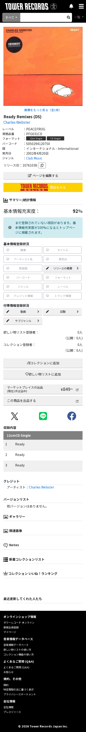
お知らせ (8, 672)
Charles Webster (16, 122)
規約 (5, 685)
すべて (9, 17)
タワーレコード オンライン (18, 622)
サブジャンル (22, 321)
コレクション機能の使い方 (18, 654)
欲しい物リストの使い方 (17, 649)
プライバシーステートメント (19, 694)
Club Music (34, 158)
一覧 (77, 17)
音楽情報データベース (15, 645)
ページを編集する (43, 175)
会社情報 (8, 707)
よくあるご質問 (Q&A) (16, 667)
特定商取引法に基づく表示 (18, 689)
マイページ (9, 632)
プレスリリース (12, 712)
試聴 (62, 311)
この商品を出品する (43, 400)
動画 (22, 311)
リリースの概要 (62, 268)
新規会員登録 (11, 627)
